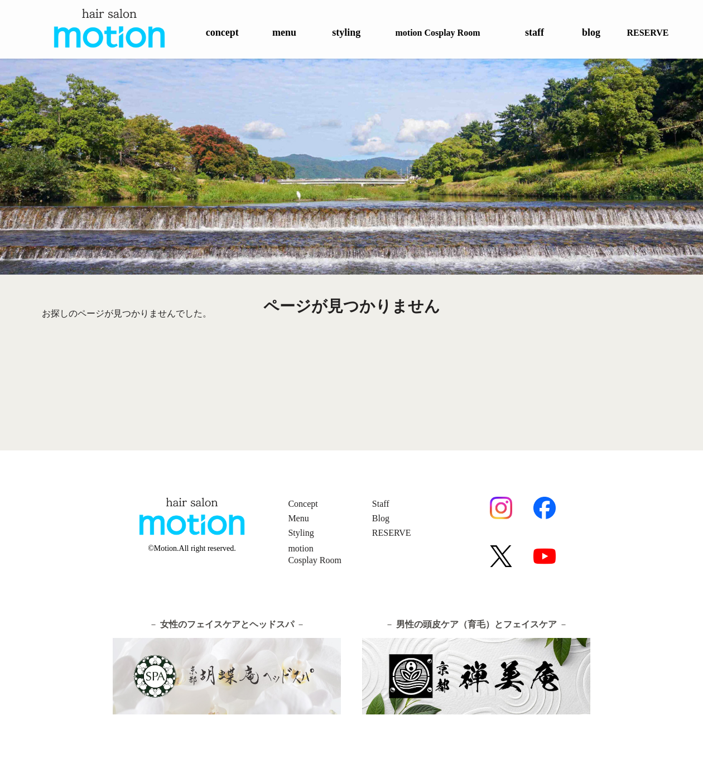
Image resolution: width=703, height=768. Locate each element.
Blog (380, 518)
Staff (380, 503)
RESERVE (391, 532)
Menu (298, 518)
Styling (301, 532)
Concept (302, 503)
